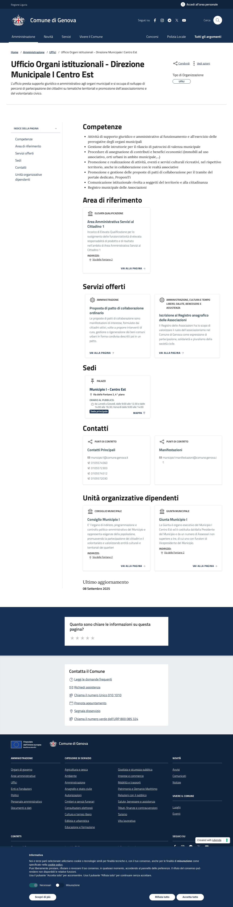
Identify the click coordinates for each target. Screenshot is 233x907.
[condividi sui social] (181, 63)
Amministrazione (23, 36)
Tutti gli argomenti (208, 36)
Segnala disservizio (87, 710)
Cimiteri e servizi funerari (79, 801)
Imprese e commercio (131, 776)
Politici (15, 795)
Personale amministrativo (26, 801)
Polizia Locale (176, 36)
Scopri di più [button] (42, 897)
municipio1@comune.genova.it (109, 457)
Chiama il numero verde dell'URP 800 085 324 (106, 718)
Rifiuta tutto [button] (162, 897)
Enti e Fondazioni (21, 789)
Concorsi (152, 36)
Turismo (122, 814)
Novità (48, 36)
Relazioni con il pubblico (132, 795)
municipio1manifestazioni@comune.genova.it (189, 459)
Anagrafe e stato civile (78, 789)
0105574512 (99, 473)
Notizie (177, 782)
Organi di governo (21, 769)
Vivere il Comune (91, 36)
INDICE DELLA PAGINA (35, 128)
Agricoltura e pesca (76, 769)
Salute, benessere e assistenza (136, 801)
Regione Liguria (19, 5)
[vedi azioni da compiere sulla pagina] (200, 63)
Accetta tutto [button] (190, 897)
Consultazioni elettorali (79, 808)
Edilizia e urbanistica (77, 821)
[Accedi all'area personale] (199, 4)
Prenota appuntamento (90, 703)
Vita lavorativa (126, 821)
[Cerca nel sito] (217, 20)
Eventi (176, 813)
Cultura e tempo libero (78, 814)
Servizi (66, 36)
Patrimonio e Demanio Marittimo (137, 789)
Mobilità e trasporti (129, 782)
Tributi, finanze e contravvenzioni (137, 808)
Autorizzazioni (73, 795)
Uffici (52, 52)
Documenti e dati (21, 808)
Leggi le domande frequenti (93, 679)
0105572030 (99, 478)
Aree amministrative (23, 776)
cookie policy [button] (55, 864)
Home (14, 52)
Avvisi (176, 769)
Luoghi (177, 807)
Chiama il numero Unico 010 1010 (97, 695)
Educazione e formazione (80, 827)
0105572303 (99, 468)
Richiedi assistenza (87, 687)
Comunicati (179, 776)
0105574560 (99, 463)
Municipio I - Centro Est (108, 389)
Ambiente (71, 776)
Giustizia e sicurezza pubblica (135, 769)
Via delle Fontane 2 (102, 259)
